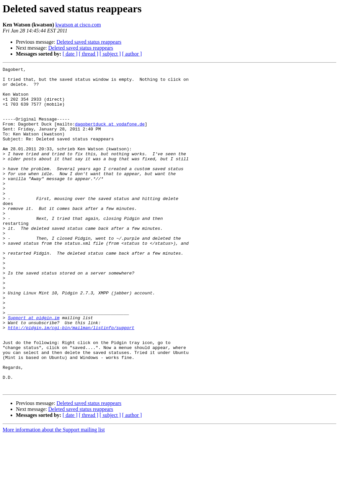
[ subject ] (110, 54)
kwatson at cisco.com (78, 24)
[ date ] (70, 54)
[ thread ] (88, 54)
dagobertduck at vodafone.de (110, 136)
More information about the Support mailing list (54, 494)
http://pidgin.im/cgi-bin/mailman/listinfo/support (71, 380)
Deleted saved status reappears (89, 42)
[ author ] (132, 54)
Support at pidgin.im (34, 368)
